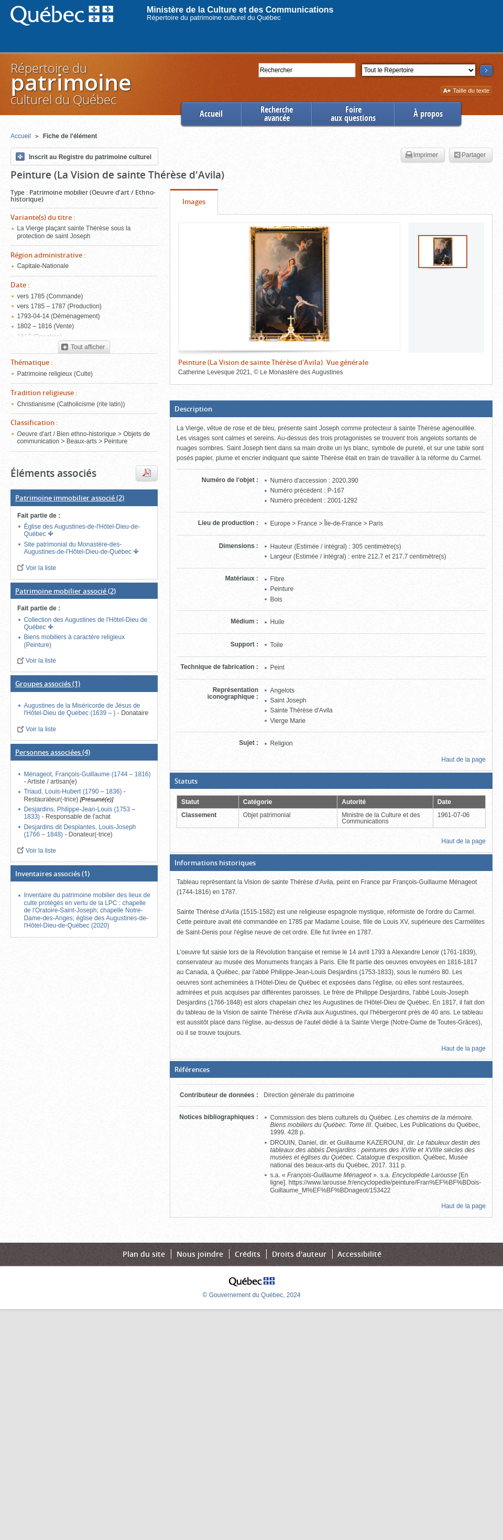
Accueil (211, 114)
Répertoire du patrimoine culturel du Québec (214, 17)
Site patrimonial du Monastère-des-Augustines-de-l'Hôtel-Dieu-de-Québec (78, 548)
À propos (428, 114)
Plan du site (144, 1254)
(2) (69, 498)
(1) (47, 683)
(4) (52, 752)
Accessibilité (359, 1254)
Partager (470, 155)
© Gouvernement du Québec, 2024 (252, 1295)
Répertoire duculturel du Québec (70, 83)
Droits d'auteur (299, 1254)
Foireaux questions (353, 114)
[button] (331, 408)
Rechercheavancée (276, 114)
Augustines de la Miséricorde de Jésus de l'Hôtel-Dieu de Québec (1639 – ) (82, 709)
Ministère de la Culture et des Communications (240, 9)
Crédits (247, 1254)
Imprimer (422, 155)
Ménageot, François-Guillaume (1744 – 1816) (87, 774)
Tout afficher (83, 347)
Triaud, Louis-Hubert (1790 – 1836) (73, 791)
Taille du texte (466, 91)
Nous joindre (200, 1254)
